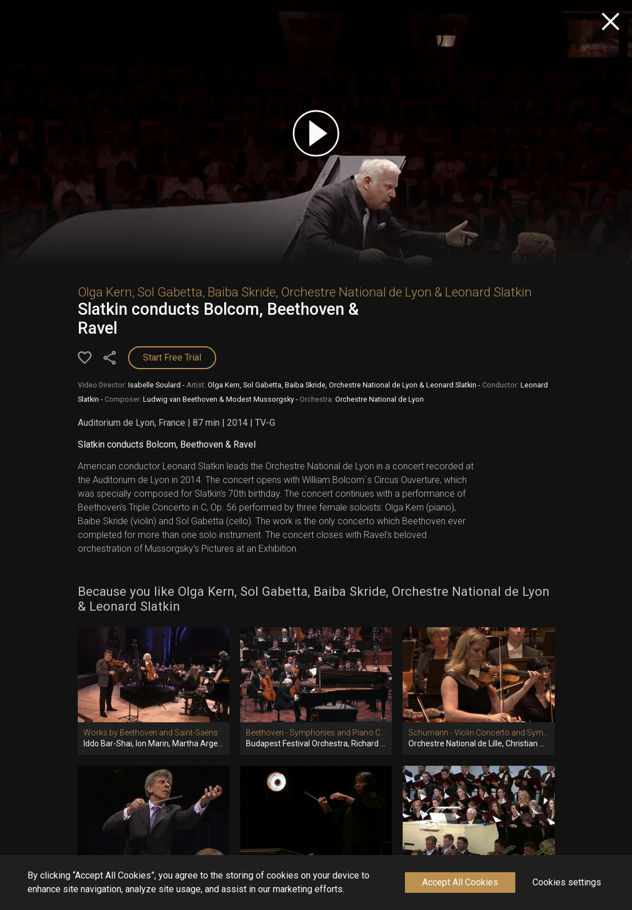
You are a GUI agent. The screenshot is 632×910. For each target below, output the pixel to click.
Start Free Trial (172, 357)
